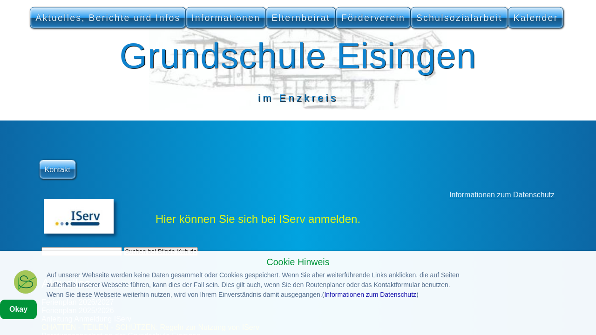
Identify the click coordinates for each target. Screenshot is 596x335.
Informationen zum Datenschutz (502, 195)
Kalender (536, 18)
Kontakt (57, 169)
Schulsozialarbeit (459, 18)
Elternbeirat (300, 18)
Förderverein (373, 18)
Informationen (225, 18)
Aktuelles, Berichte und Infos (107, 18)
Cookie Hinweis (298, 285)
